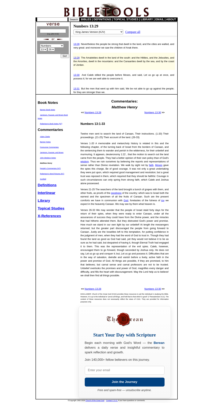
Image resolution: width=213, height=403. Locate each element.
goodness (116, 193)
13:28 (77, 44)
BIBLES (86, 19)
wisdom (85, 161)
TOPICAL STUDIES (125, 19)
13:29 (77, 57)
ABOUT (171, 19)
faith (151, 165)
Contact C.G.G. (112, 400)
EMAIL (159, 19)
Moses (158, 165)
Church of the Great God (95, 400)
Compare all (132, 32)
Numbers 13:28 (93, 112)
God (126, 200)
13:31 (77, 88)
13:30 (77, 75)
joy (162, 200)
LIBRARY (147, 19)
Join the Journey (124, 382)
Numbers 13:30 (152, 112)
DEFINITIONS (102, 19)
